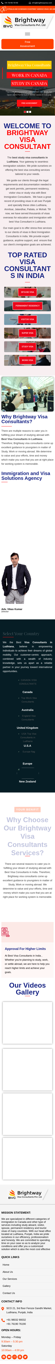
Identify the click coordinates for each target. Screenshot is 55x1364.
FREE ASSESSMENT (29, 103)
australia (27, 709)
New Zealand (27, 781)
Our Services (10, 1279)
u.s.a (27, 745)
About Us (8, 1272)
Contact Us (9, 1293)
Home (6, 1265)
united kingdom (27, 727)
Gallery (7, 1286)
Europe (27, 763)
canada (27, 692)
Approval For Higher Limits (25, 949)
